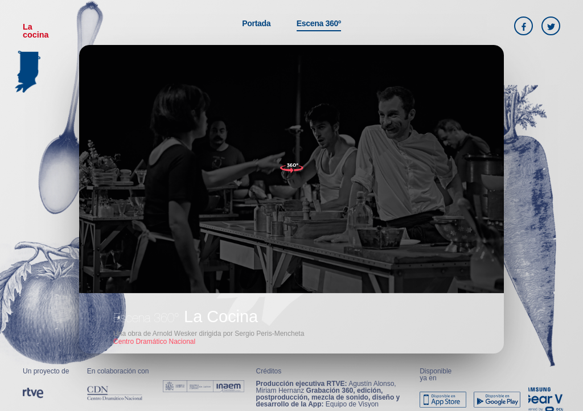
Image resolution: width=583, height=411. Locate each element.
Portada (256, 23)
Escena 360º (319, 23)
